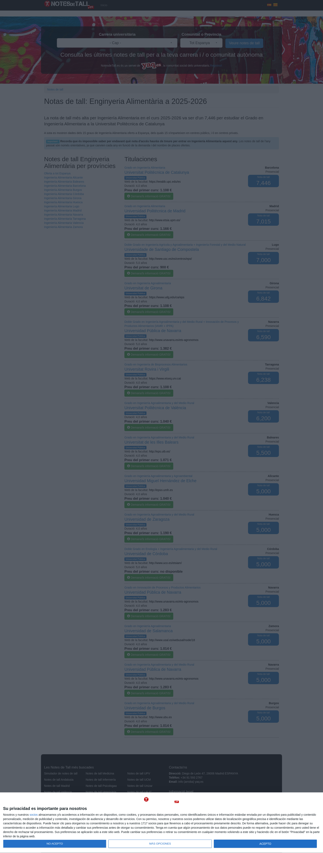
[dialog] (161, 823)
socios (33, 814)
